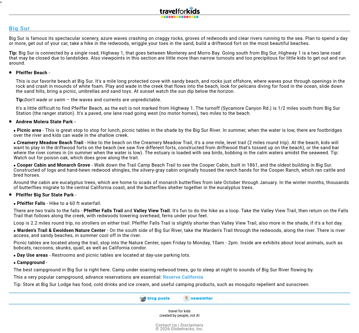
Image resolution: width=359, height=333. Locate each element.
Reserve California (183, 277)
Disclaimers (191, 325)
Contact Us (166, 325)
